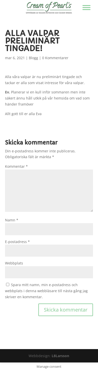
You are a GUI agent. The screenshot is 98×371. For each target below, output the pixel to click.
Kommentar (16, 166)
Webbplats (14, 263)
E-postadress (17, 241)
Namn (11, 220)
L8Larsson (60, 355)
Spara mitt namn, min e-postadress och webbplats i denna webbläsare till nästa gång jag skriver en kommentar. (46, 290)
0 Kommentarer (55, 57)
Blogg (33, 57)
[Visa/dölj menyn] (86, 7)
